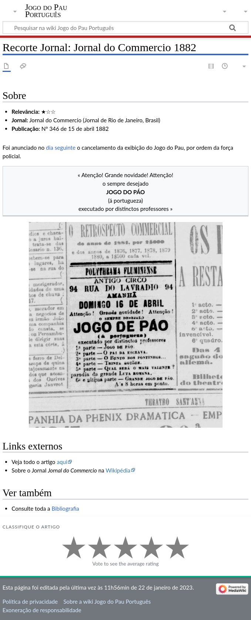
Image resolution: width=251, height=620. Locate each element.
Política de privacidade (30, 601)
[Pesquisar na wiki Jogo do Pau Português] (125, 27)
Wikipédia (118, 470)
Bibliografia (65, 508)
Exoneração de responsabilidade (42, 610)
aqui (62, 461)
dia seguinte (60, 147)
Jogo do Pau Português (46, 10)
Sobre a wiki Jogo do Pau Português (106, 601)
